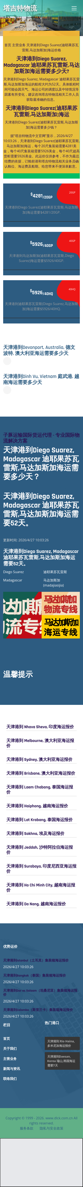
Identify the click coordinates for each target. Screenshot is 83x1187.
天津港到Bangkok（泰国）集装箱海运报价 (34, 975)
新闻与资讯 (11, 1069)
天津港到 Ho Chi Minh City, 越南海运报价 (40, 887)
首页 (7, 45)
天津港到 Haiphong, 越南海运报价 (37, 806)
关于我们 (10, 1049)
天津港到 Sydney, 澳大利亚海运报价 (39, 759)
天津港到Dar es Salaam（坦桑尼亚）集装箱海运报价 (40, 992)
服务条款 (26, 1128)
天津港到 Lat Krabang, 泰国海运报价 (39, 820)
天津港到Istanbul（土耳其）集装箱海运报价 (36, 960)
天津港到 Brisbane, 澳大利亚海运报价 (40, 773)
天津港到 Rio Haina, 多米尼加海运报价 (61, 1043)
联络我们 (10, 1079)
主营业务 (19, 45)
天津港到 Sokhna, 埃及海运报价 (35, 833)
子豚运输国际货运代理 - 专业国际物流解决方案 (41, 438)
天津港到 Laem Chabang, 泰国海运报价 (39, 789)
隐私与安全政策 (51, 1128)
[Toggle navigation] (74, 8)
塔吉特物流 (20, 8)
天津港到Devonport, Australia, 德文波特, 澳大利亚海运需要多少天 (39, 350)
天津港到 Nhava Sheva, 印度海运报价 (40, 727)
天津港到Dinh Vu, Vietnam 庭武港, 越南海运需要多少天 (41, 379)
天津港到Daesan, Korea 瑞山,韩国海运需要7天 (61, 1060)
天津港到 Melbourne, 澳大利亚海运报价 (40, 743)
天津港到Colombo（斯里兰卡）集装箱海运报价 (38, 1010)
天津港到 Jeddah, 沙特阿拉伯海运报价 (39, 850)
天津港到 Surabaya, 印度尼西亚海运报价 (41, 869)
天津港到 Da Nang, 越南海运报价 (36, 904)
